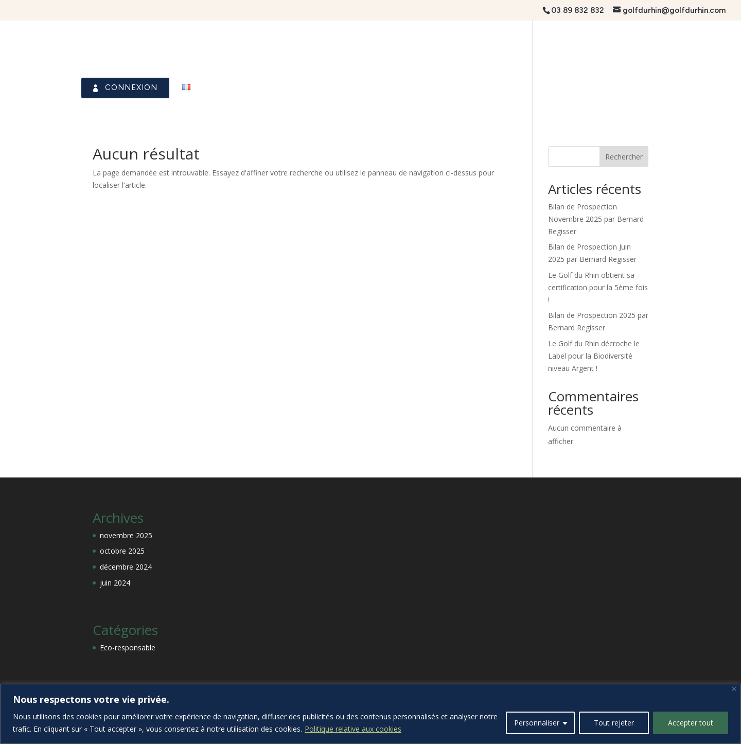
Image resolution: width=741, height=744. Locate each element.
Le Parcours (322, 88)
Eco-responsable (127, 647)
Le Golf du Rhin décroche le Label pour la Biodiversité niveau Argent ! (594, 356)
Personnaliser (536, 723)
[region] (370, 714)
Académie (644, 88)
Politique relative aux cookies (353, 729)
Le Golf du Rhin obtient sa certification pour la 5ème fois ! (598, 287)
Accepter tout (690, 723)
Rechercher (624, 157)
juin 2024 (115, 583)
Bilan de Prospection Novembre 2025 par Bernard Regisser (596, 219)
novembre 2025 (126, 535)
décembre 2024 (126, 567)
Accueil (27, 88)
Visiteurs (577, 88)
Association (503, 88)
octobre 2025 (122, 551)
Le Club (252, 88)
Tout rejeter (614, 723)
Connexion (108, 87)
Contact (711, 88)
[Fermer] (734, 688)
